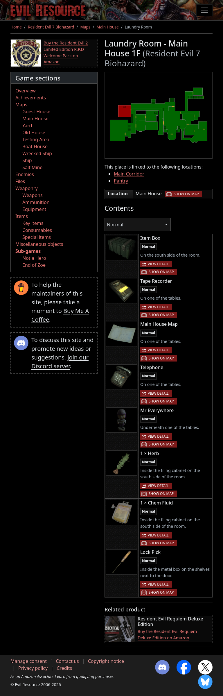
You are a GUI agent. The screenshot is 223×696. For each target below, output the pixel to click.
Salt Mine (32, 167)
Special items (36, 237)
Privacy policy (33, 668)
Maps (85, 27)
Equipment (34, 209)
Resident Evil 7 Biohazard (51, 27)
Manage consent (28, 661)
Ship (27, 160)
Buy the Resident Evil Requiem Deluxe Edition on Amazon (167, 634)
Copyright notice (106, 661)
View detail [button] (158, 264)
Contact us (67, 661)
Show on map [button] (186, 194)
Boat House (35, 146)
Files (20, 181)
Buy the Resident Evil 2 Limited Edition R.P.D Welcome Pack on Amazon (66, 52)
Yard (27, 125)
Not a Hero (34, 258)
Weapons (32, 195)
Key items (32, 223)
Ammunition (36, 202)
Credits (64, 668)
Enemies (24, 174)
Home (16, 27)
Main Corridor (129, 174)
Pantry (121, 181)
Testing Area (35, 139)
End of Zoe (34, 265)
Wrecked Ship (37, 153)
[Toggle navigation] (204, 10)
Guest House (36, 111)
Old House (33, 132)
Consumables (37, 230)
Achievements (30, 97)
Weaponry (26, 188)
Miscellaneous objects (39, 244)
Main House (107, 27)
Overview (25, 90)
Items (21, 216)
